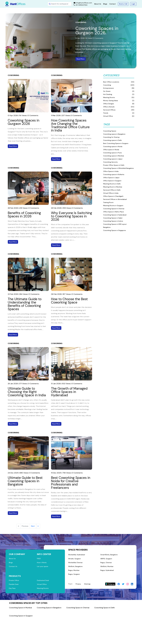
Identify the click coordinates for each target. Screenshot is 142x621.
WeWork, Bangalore (75, 567)
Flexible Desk (14, 586)
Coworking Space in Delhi (104, 609)
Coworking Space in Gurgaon (21, 617)
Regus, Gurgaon (74, 576)
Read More (81, 59)
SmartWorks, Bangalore (109, 555)
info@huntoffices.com (83, 3)
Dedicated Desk (43, 581)
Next (33, 526)
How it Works (42, 563)
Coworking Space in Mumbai (20, 609)
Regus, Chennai (106, 563)
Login (133, 4)
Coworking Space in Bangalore (49, 609)
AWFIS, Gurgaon (106, 559)
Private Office (14, 581)
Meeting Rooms (43, 590)
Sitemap (88, 586)
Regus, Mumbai (74, 572)
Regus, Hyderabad (107, 572)
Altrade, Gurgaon (74, 559)
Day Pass (12, 590)
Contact (112, 4)
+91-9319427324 (80, 5)
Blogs (105, 4)
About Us (97, 4)
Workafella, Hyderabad (76, 555)
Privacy (79, 586)
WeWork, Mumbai (106, 567)
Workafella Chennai (75, 563)
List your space (43, 567)
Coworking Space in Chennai (77, 609)
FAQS (39, 559)
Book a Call (123, 4)
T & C (70, 586)
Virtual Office (42, 586)
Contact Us (13, 567)
